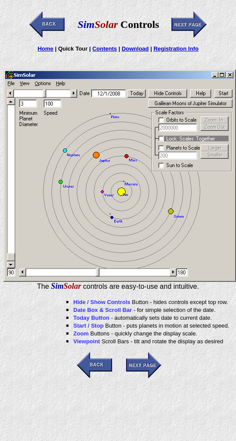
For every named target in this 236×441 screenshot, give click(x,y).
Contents (104, 48)
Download (135, 48)
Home (45, 48)
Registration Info (176, 48)
